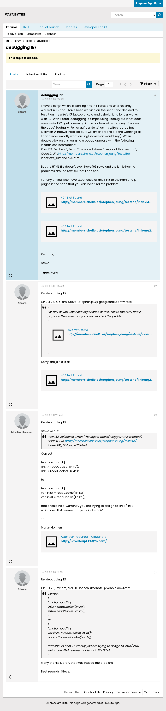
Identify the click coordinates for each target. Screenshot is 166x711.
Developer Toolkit (95, 27)
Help (78, 692)
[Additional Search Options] (154, 15)
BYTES (27, 27)
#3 (155, 415)
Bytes (68, 692)
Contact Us (92, 692)
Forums (12, 27)
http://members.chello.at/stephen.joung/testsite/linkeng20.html (111, 230)
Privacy (108, 692)
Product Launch (48, 27)
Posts (14, 74)
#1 (155, 95)
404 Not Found (71, 198)
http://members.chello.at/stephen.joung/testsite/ (94, 154)
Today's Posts (15, 34)
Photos (60, 74)
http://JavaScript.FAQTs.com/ (84, 541)
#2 (155, 286)
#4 (155, 572)
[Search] (133, 15)
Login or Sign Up (148, 3)
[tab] (14, 74)
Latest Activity (36, 74)
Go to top (151, 692)
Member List (34, 34)
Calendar (50, 34)
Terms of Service (128, 692)
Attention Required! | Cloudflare (83, 537)
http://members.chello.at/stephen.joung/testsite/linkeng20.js (108, 380)
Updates (71, 27)
